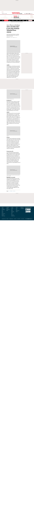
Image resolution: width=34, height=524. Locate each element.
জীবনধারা (13, 20)
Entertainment (3, 213)
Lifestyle (12, 208)
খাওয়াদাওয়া (6, 20)
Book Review (12, 211)
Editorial (7, 208)
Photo (16, 208)
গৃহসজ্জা (17, 20)
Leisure (12, 212)
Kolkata (3, 208)
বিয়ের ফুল (27, 20)
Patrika (17, 211)
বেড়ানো (20, 20)
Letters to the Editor (8, 210)
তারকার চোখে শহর (23, 21)
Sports (2, 212)
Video (16, 209)
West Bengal (3, 209)
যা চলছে (10, 20)
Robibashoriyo (17, 210)
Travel (12, 209)
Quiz (11, 213)
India (2, 210)
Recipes (12, 210)
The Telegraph (22, 208)
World (2, 211)
